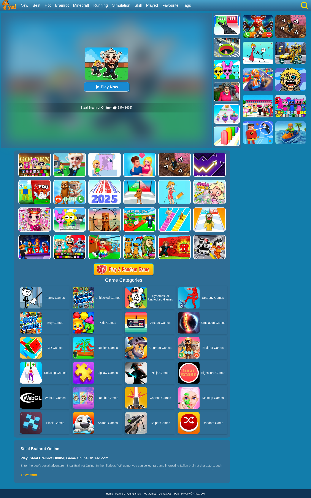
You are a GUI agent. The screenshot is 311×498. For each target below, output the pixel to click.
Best (36, 5)
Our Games (134, 493)
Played (152, 5)
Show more (29, 474)
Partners (120, 493)
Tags (187, 5)
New (24, 5)
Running (100, 5)
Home (109, 493)
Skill (138, 5)
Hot (48, 5)
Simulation (121, 5)
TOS (176, 493)
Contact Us (165, 493)
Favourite (170, 5)
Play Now (106, 87)
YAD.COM (199, 493)
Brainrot (62, 5)
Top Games (149, 493)
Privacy (185, 493)
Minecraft (81, 5)
